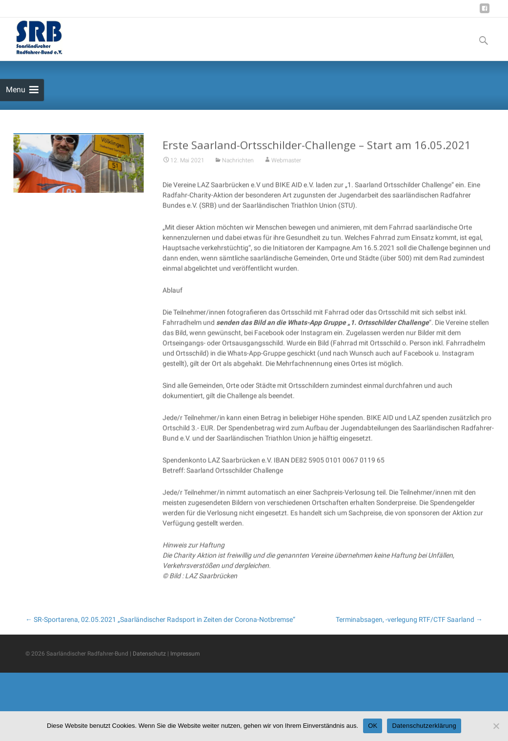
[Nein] (496, 726)
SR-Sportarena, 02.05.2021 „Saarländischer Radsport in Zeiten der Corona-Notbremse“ (160, 619)
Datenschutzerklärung (424, 725)
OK (372, 725)
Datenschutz (149, 653)
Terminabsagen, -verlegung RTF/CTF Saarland (409, 619)
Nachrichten (238, 173)
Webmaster (286, 173)
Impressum (185, 653)
